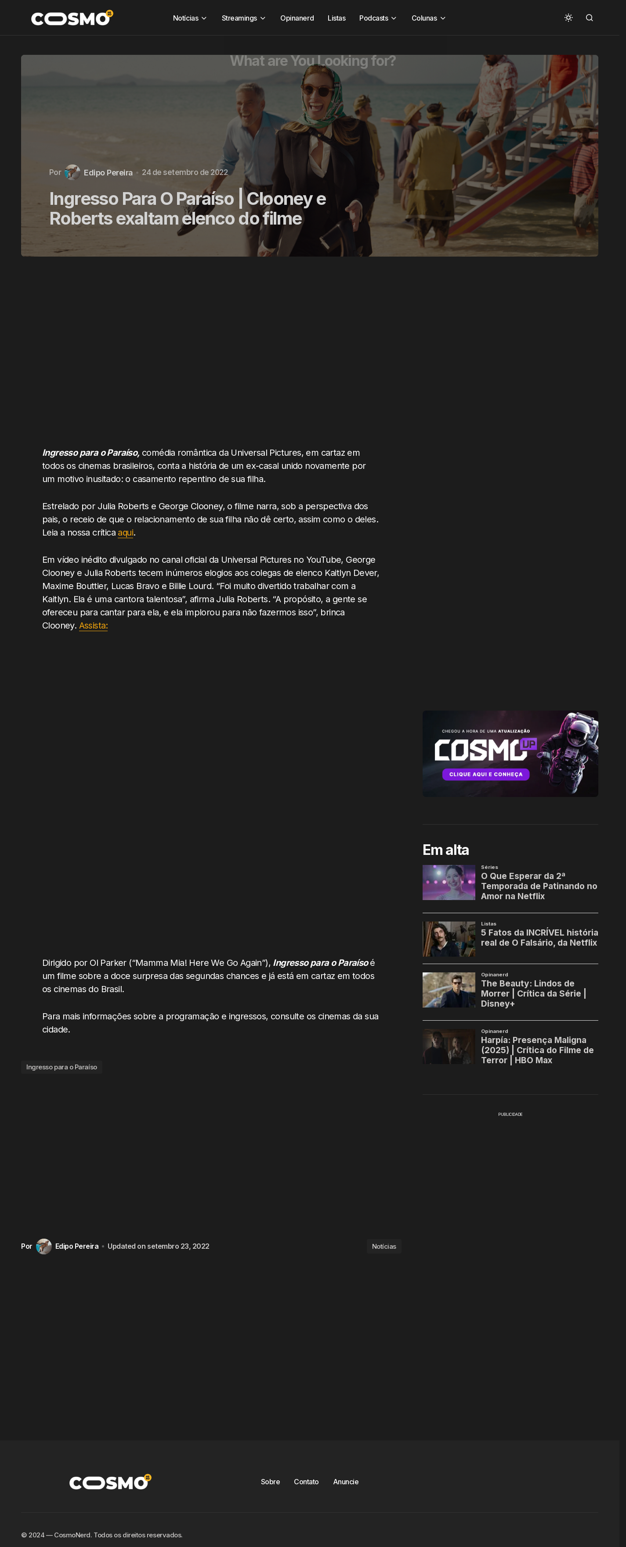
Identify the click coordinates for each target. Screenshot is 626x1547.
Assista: (93, 625)
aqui (126, 532)
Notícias (384, 1246)
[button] (568, 17)
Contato (306, 1481)
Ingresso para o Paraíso (61, 1067)
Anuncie (346, 1481)
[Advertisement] (214, 356)
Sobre (270, 1481)
